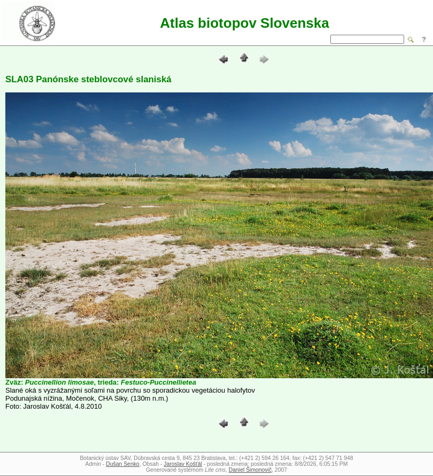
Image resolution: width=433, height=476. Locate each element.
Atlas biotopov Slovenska (244, 23)
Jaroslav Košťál (183, 464)
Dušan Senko (122, 464)
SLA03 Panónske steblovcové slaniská (88, 79)
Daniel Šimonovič (250, 470)
